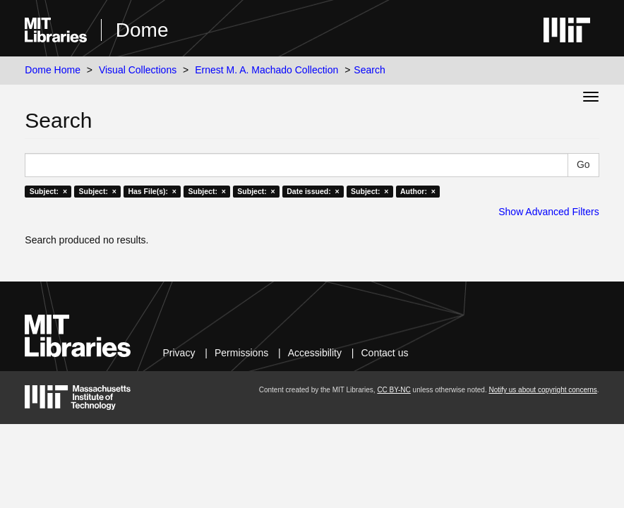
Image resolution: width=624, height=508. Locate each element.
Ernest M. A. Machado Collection (266, 69)
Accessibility (315, 352)
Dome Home (52, 69)
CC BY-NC (393, 390)
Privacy (179, 352)
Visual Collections (137, 69)
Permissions (241, 352)
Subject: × (48, 191)
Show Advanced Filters (548, 211)
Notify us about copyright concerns (542, 390)
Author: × (418, 191)
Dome (142, 30)
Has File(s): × (152, 191)
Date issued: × (313, 191)
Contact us (385, 352)
